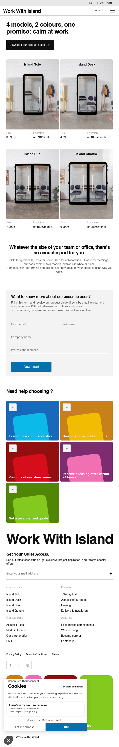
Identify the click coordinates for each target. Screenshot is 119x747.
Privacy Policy (13, 654)
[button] (112, 10)
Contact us (68, 641)
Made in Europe (16, 630)
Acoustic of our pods (74, 600)
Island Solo (13, 594)
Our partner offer (16, 636)
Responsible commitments (77, 625)
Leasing (66, 605)
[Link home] (22, 10)
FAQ (9, 641)
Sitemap (55, 654)
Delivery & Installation (74, 610)
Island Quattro (15, 610)
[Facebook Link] (10, 665)
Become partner (71, 636)
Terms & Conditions (36, 654)
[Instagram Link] (28, 665)
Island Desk (13, 600)
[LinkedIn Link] (19, 665)
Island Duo (13, 605)
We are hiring (69, 630)
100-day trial (69, 594)
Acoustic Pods (15, 625)
